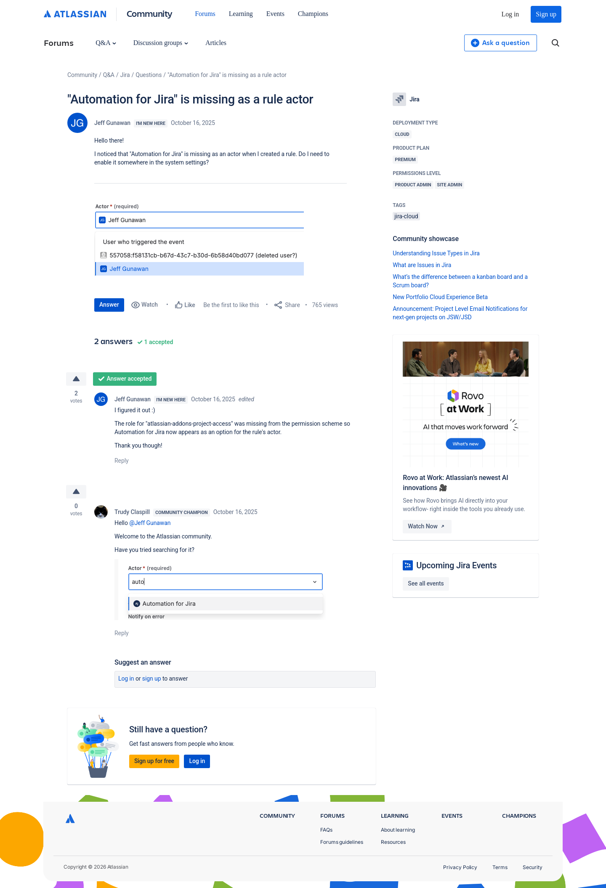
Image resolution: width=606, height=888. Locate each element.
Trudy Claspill (132, 512)
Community (150, 13)
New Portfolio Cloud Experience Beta (440, 297)
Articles (215, 42)
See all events (426, 583)
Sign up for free (154, 761)
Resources (393, 842)
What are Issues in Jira (422, 265)
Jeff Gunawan (112, 122)
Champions (313, 13)
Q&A (106, 42)
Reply (121, 460)
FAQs (326, 830)
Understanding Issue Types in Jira (436, 253)
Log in (510, 14)
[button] (199, 239)
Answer (109, 304)
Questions (149, 75)
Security (532, 867)
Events (275, 13)
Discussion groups (160, 42)
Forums (205, 13)
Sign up (546, 14)
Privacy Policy (460, 867)
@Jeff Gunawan (149, 523)
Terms (500, 867)
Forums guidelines (341, 842)
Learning (241, 13)
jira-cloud (406, 216)
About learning (398, 830)
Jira (125, 75)
